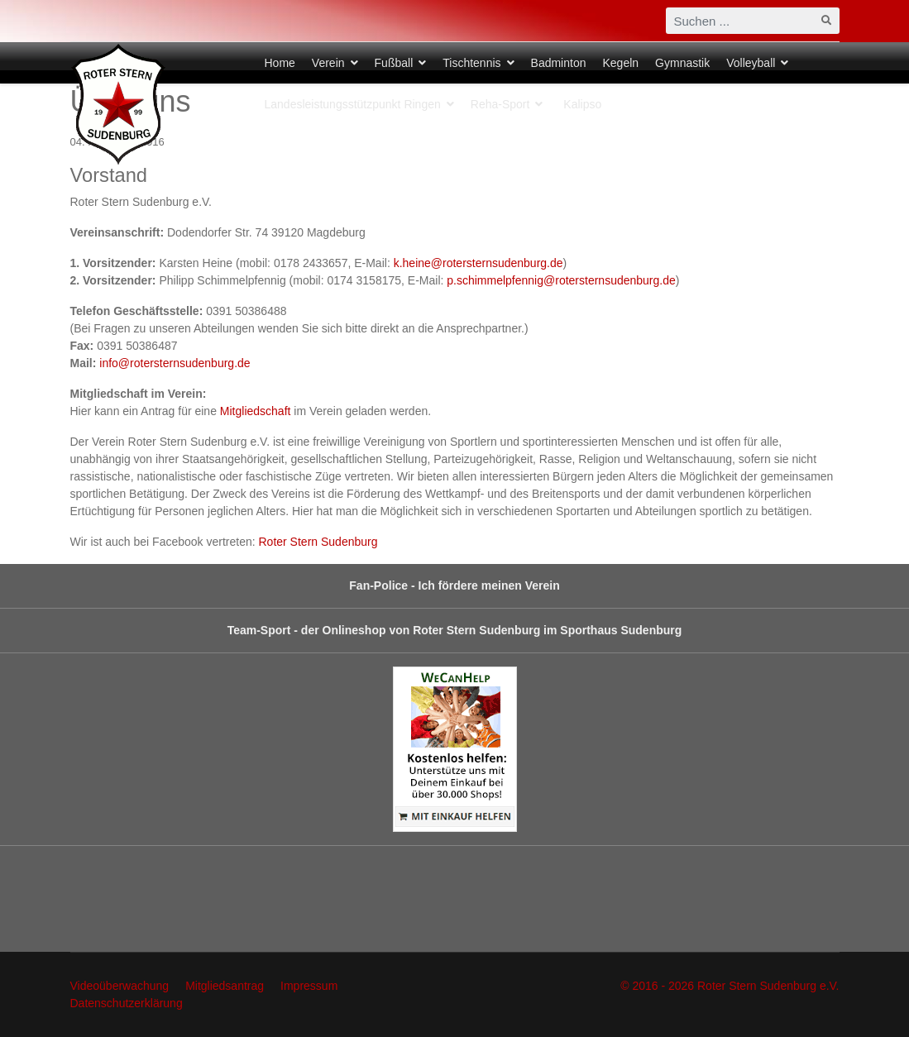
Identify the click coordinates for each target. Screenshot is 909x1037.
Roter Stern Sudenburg (318, 541)
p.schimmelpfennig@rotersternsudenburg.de (561, 280)
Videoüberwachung (120, 985)
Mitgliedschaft (255, 411)
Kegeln (620, 62)
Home (280, 62)
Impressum (308, 985)
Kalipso (582, 104)
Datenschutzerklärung (126, 1003)
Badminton (558, 62)
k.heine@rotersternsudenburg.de (478, 263)
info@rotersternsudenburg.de (174, 363)
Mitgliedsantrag (224, 985)
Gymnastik (682, 62)
